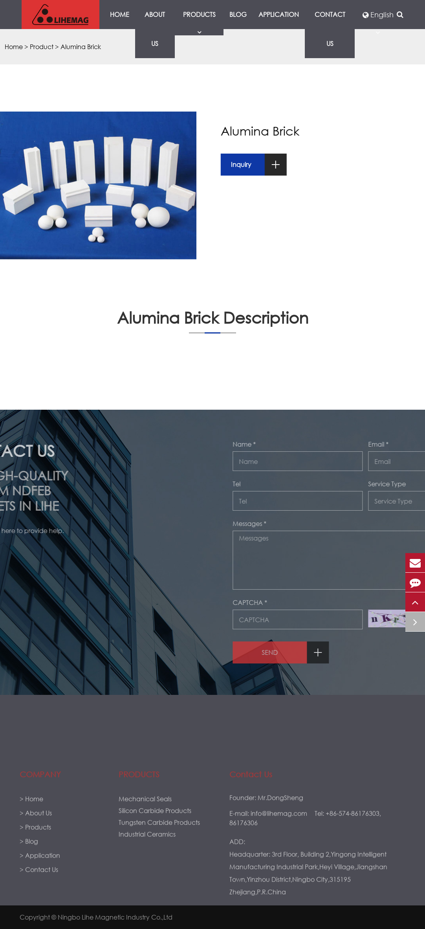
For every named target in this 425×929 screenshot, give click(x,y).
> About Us (36, 863)
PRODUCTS (139, 825)
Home (119, 14)
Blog (238, 14)
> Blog (29, 892)
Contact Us (330, 29)
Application (278, 14)
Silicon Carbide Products (155, 861)
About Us (155, 29)
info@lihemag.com (279, 864)
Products (199, 22)
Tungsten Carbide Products (159, 873)
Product (41, 46)
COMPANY (40, 825)
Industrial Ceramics (147, 885)
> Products (35, 878)
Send (379, 652)
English (378, 14)
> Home (31, 849)
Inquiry (266, 165)
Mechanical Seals (145, 849)
